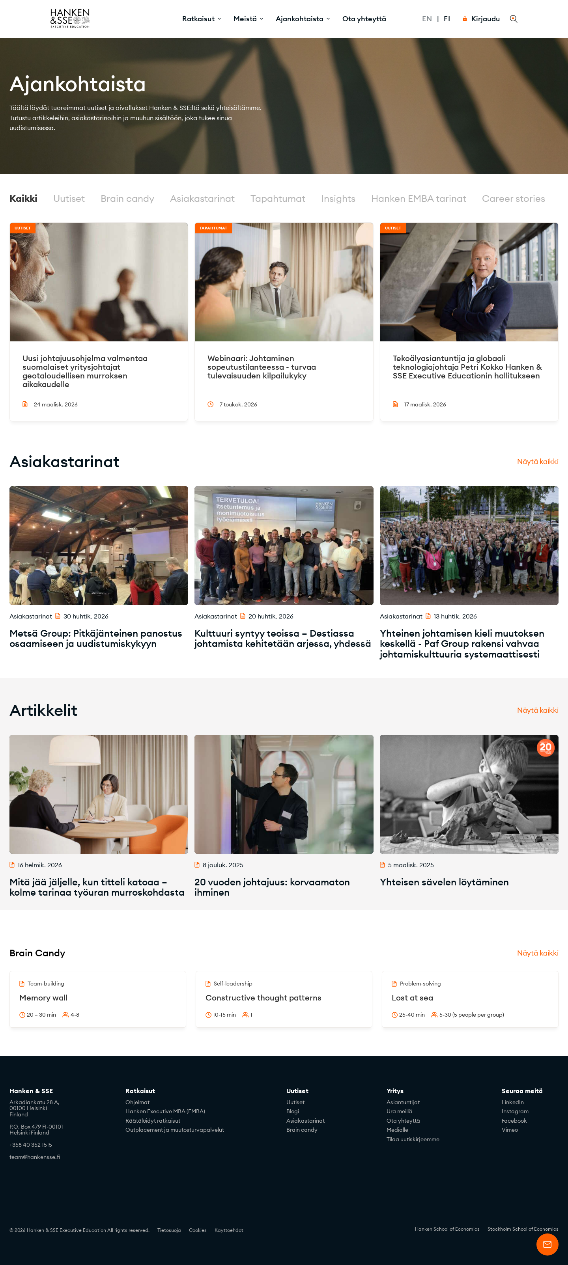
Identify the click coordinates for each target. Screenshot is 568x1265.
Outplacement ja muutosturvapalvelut (174, 1129)
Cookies (198, 1230)
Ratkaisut (140, 1091)
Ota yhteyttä (364, 18)
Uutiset (69, 198)
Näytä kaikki (538, 461)
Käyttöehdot (229, 1230)
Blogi (292, 1111)
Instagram (515, 1111)
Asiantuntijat (403, 1102)
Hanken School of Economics (447, 1228)
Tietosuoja (169, 1230)
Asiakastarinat (202, 198)
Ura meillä (399, 1111)
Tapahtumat (277, 198)
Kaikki (23, 198)
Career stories (513, 198)
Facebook (514, 1120)
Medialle (397, 1129)
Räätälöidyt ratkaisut (152, 1120)
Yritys (395, 1091)
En (427, 18)
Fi (447, 18)
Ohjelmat (137, 1102)
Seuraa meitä (522, 1091)
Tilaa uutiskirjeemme (413, 1139)
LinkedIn (513, 1102)
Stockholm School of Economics (523, 1228)
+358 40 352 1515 (30, 1144)
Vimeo (510, 1129)
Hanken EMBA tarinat (418, 198)
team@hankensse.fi (34, 1157)
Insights (338, 198)
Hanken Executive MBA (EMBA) (165, 1111)
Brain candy (127, 198)
